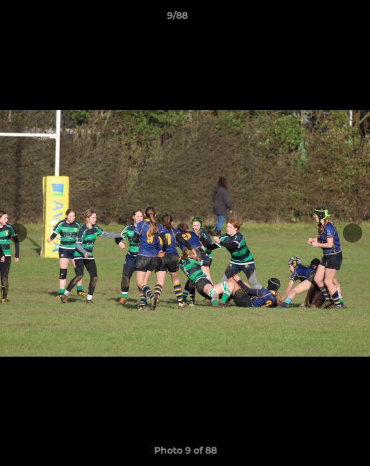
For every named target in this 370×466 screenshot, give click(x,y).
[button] (323, 19)
